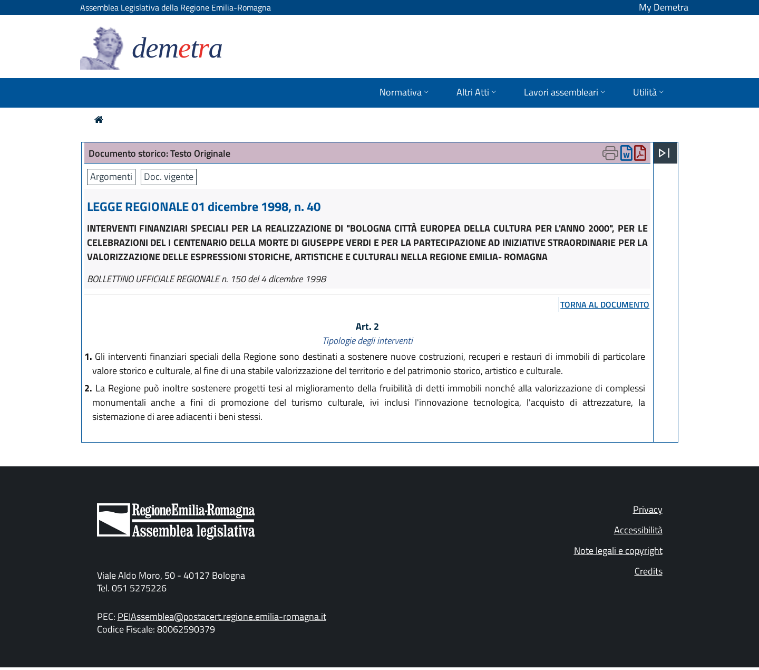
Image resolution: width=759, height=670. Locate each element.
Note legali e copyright (618, 550)
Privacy (648, 509)
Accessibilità (638, 530)
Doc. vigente (168, 176)
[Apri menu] (664, 153)
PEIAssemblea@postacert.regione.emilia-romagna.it (222, 616)
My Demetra (663, 7)
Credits (649, 571)
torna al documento (604, 304)
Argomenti (111, 176)
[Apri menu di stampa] (610, 153)
